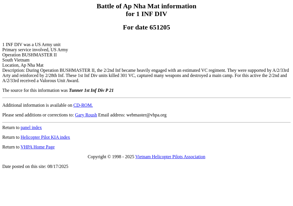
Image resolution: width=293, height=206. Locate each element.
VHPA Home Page (38, 146)
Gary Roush (86, 114)
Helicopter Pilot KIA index (45, 137)
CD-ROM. (83, 105)
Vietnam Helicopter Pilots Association (170, 156)
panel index (31, 127)
